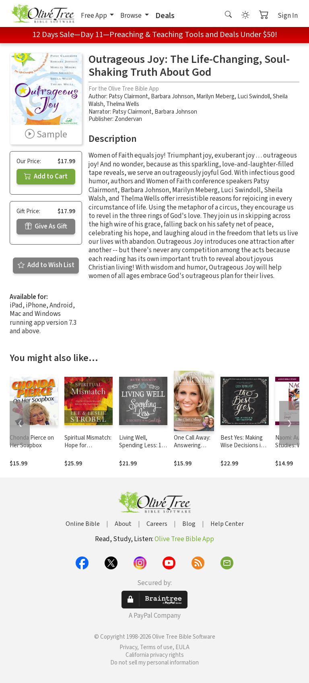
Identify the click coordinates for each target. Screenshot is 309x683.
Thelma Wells (122, 104)
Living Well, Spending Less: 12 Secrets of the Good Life (141, 449)
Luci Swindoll (253, 96)
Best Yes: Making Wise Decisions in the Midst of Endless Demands (242, 449)
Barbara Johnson (172, 96)
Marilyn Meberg (215, 96)
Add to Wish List (46, 265)
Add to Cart (46, 176)
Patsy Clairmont (128, 96)
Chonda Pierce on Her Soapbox (32, 442)
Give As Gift (46, 226)
